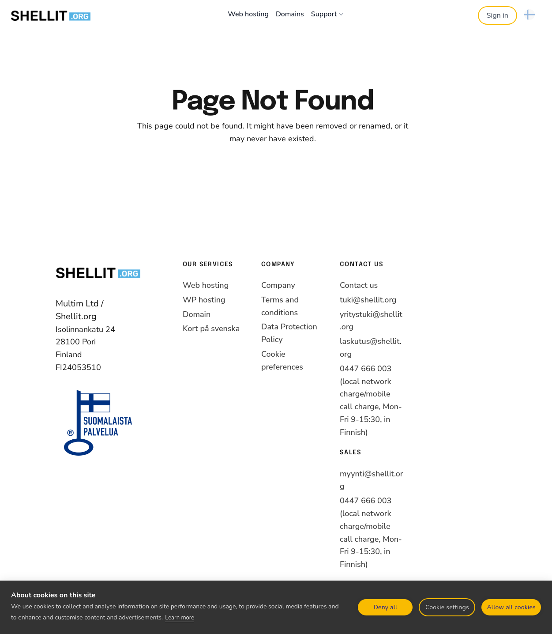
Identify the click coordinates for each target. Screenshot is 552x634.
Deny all (386, 607)
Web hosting (248, 14)
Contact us (359, 285)
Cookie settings (447, 607)
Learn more (179, 618)
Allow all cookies (511, 607)
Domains (290, 14)
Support (328, 14)
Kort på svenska (211, 328)
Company (278, 285)
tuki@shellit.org (368, 299)
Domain (196, 314)
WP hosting (204, 299)
